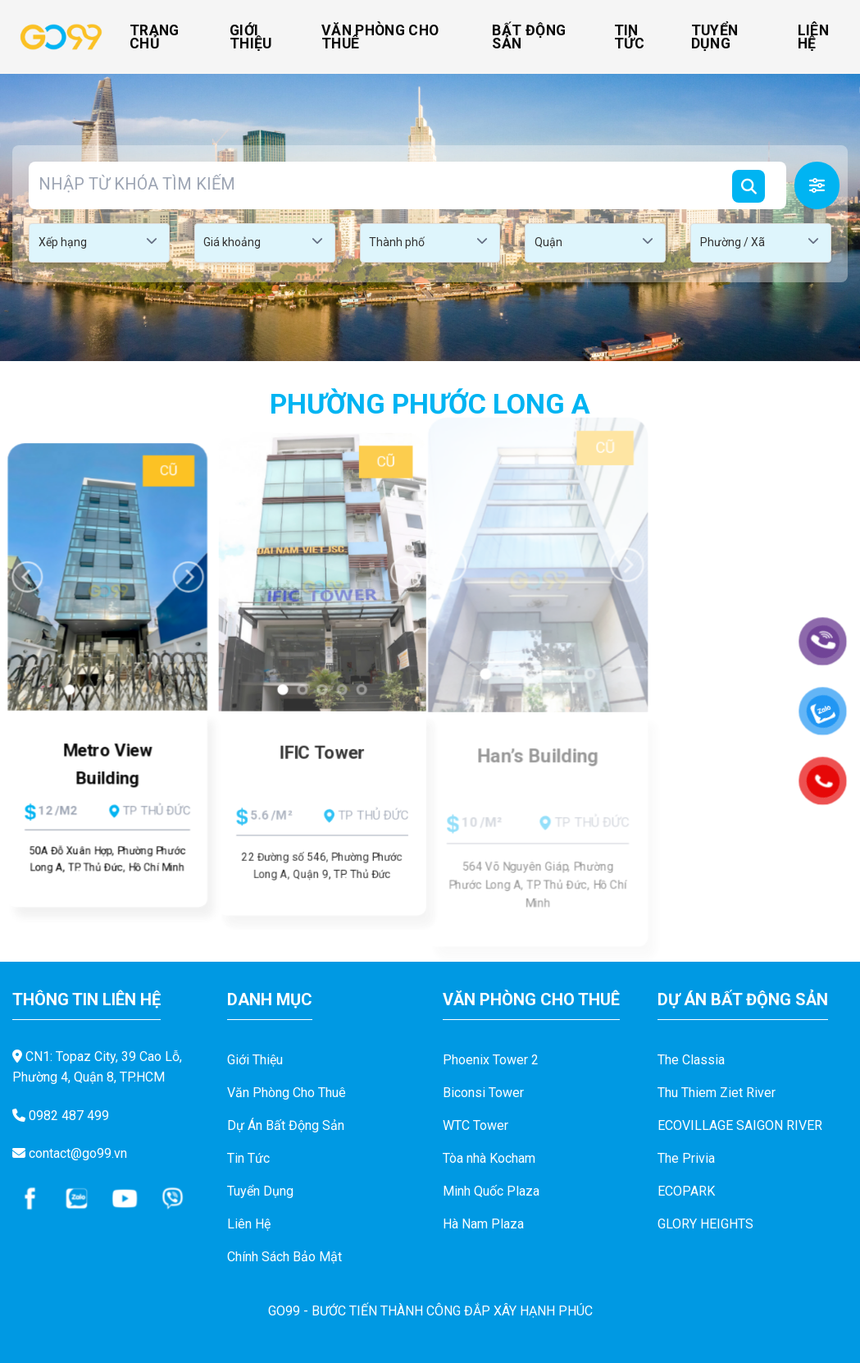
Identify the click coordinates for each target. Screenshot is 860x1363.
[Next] (635, 551)
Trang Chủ (155, 37)
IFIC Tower (322, 759)
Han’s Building (538, 762)
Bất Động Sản (529, 37)
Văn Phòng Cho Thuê (380, 37)
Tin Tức (629, 37)
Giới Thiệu (251, 37)
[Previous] (21, 568)
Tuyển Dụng (715, 37)
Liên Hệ (813, 37)
